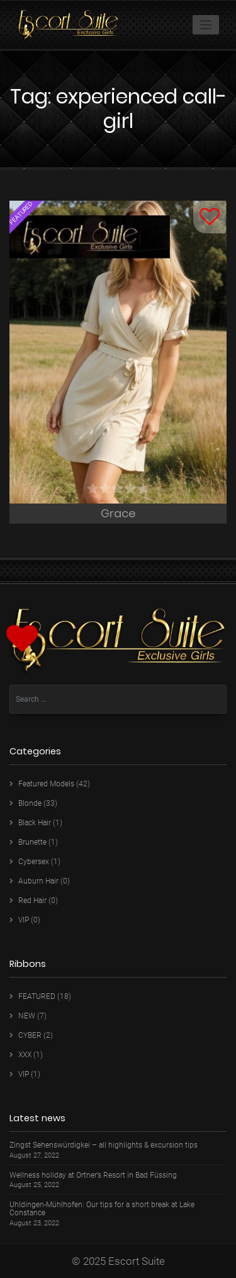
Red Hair (32, 900)
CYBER (30, 1035)
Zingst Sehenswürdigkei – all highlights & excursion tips (103, 1145)
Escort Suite (136, 1261)
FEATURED (36, 996)
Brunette (32, 842)
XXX (24, 1054)
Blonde (30, 803)
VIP (23, 920)
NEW (26, 1015)
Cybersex (33, 861)
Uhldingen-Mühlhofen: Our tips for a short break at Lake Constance (101, 1209)
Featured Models (46, 783)
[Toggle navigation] (206, 24)
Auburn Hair (38, 881)
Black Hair (34, 822)
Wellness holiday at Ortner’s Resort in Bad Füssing (93, 1175)
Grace (118, 513)
